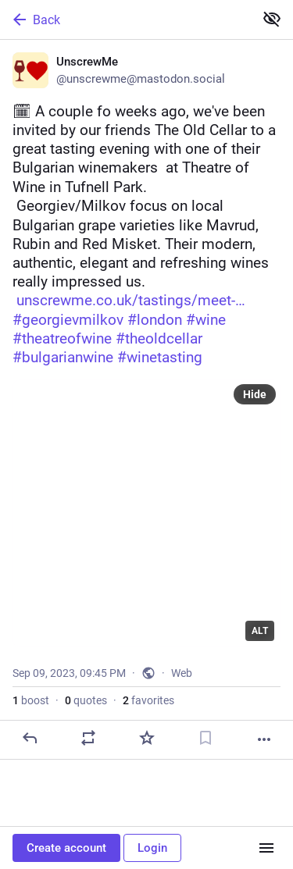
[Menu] (266, 848)
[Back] (125, 19)
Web (181, 673)
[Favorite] (147, 737)
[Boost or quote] (88, 737)
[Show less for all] (272, 18)
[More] (264, 739)
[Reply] (29, 737)
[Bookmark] (205, 737)
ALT (260, 630)
